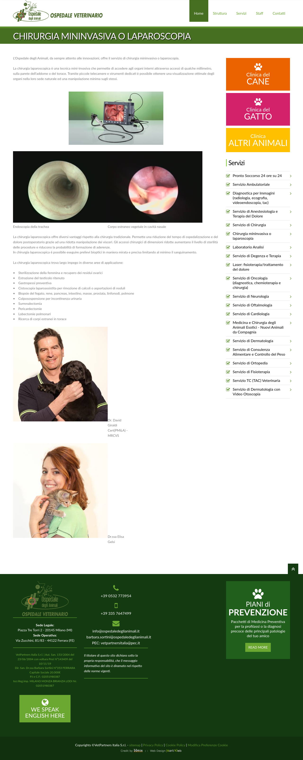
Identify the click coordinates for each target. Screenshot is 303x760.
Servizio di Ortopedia (261, 363)
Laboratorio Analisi (261, 247)
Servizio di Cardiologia (261, 313)
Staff (259, 13)
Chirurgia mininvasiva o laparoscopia (261, 234)
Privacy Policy (153, 745)
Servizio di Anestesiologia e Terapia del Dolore (261, 212)
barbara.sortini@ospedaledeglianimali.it (118, 637)
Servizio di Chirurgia (261, 225)
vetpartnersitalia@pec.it (120, 643)
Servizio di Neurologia (261, 296)
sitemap (135, 745)
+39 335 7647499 (116, 613)
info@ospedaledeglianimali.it (115, 631)
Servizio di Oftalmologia (261, 305)
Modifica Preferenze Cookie (208, 745)
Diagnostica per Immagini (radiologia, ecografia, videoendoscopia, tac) (261, 197)
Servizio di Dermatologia (261, 340)
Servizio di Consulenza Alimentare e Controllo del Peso (261, 350)
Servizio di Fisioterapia (261, 371)
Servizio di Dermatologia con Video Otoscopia (261, 390)
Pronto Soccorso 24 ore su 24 (261, 175)
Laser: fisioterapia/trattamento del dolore (261, 265)
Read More (258, 647)
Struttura (220, 13)
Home (199, 13)
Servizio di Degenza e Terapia (261, 256)
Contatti (279, 13)
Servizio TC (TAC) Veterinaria (261, 380)
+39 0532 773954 (116, 595)
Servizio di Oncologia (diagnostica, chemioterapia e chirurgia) (261, 282)
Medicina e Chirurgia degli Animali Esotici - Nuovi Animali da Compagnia (261, 326)
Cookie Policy (175, 745)
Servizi (241, 13)
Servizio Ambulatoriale (261, 184)
